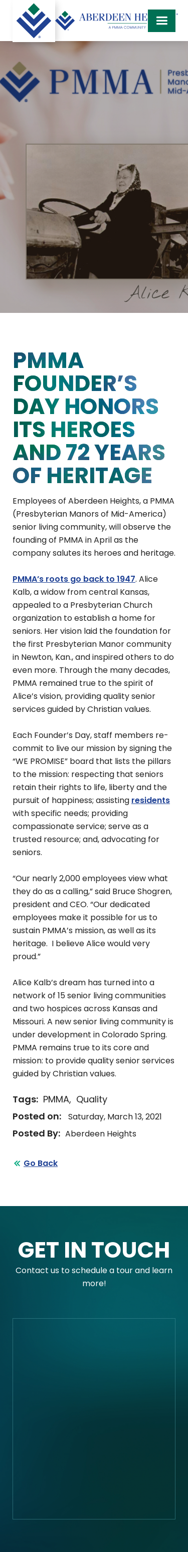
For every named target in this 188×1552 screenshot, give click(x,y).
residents (150, 800)
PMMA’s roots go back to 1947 (74, 579)
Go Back (41, 1163)
